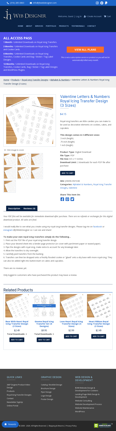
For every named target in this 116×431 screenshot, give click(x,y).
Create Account (94, 16)
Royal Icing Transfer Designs (35, 79)
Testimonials (77, 26)
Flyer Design (46, 392)
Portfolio (51, 26)
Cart (109, 16)
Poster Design (47, 399)
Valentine (73, 187)
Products (64, 26)
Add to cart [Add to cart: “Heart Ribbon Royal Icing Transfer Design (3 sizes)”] (99, 336)
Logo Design (46, 395)
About (29, 26)
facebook (97, 226)
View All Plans (85, 49)
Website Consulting (83, 400)
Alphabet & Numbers (60, 79)
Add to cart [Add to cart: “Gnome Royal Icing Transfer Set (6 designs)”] (44, 340)
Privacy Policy (71, 426)
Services (39, 26)
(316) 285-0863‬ (17, 2)
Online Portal (12, 405)
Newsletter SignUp (15, 402)
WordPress (80, 411)
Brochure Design (48, 388)
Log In (79, 16)
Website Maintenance (84, 408)
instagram (8, 230)
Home (20, 26)
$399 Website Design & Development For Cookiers (86, 389)
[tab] (14, 208)
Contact (91, 26)
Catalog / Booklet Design (51, 384)
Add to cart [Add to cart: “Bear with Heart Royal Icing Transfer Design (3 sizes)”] (17, 340)
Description (14, 208)
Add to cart (67, 173)
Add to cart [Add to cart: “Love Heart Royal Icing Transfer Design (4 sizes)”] (71, 336)
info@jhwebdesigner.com (45, 2)
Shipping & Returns (56, 426)
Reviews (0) (29, 208)
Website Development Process (88, 404)
